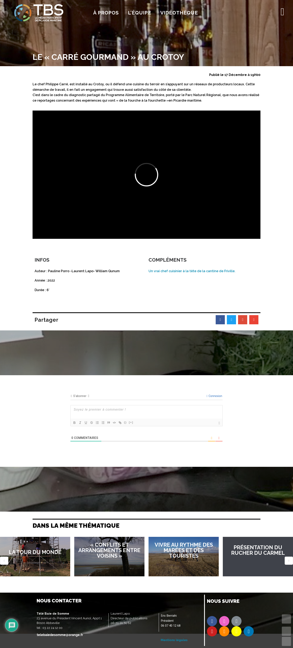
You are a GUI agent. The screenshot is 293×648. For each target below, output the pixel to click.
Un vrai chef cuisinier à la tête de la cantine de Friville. (192, 271)
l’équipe (139, 13)
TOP (286, 619)
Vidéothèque (179, 13)
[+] (131, 422)
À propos (106, 13)
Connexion (214, 396)
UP (286, 631)
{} (125, 422)
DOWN (286, 641)
